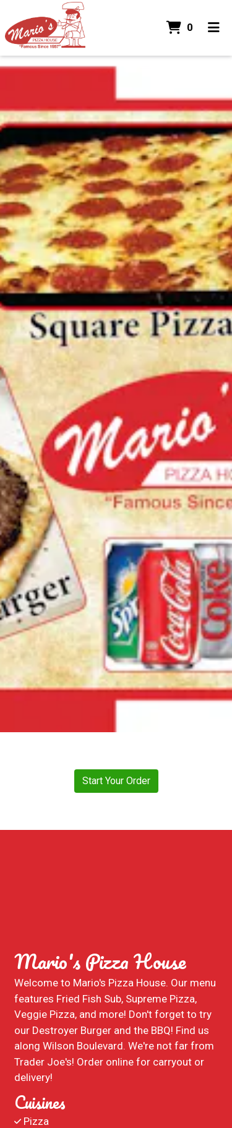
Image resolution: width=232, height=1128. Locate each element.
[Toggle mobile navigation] (213, 28)
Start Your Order (116, 781)
